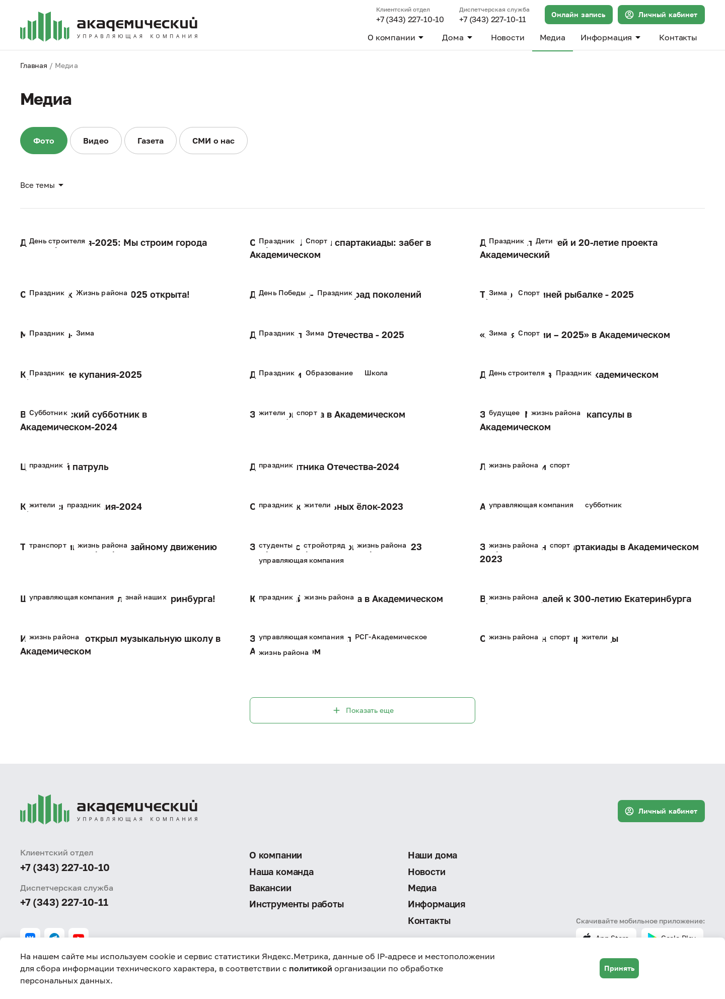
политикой (310, 968)
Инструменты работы (296, 903)
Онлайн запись (578, 14)
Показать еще (362, 710)
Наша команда (281, 871)
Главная (33, 65)
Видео (95, 141)
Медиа (552, 37)
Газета (150, 141)
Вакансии (270, 887)
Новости (508, 37)
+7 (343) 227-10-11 (492, 19)
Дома (458, 37)
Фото (43, 141)
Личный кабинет (660, 15)
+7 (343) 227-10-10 (410, 19)
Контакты (678, 37)
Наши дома (432, 854)
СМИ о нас (213, 141)
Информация (612, 37)
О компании (397, 37)
